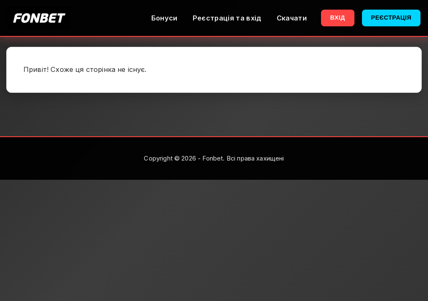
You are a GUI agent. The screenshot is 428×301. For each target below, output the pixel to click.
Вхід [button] (337, 17)
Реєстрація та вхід (227, 18)
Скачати (292, 18)
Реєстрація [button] (391, 17)
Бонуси (164, 18)
